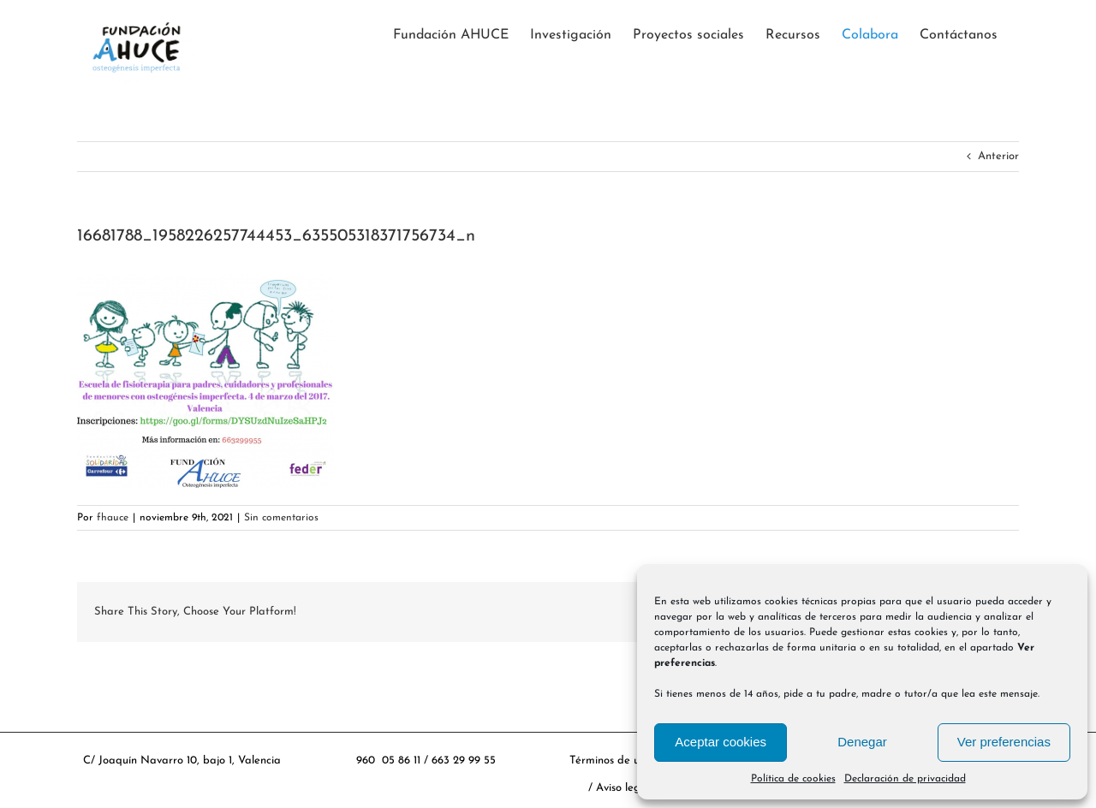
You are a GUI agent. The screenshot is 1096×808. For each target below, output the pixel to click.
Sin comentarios (281, 518)
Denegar (862, 741)
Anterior (998, 156)
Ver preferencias (1004, 741)
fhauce (112, 518)
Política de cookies (793, 779)
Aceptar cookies (720, 741)
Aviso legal (624, 787)
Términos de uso (609, 760)
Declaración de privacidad (905, 779)
